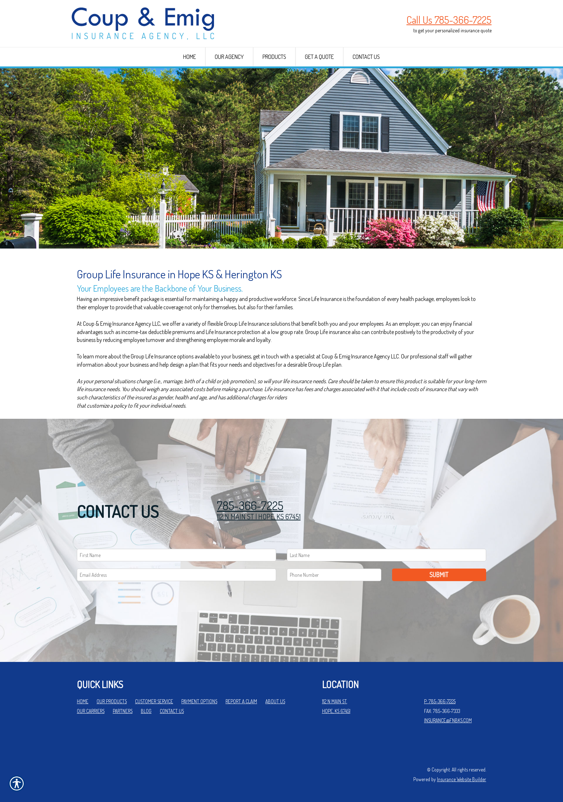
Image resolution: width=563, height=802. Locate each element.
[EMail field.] (176, 575)
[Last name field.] (386, 555)
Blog (146, 711)
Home (82, 701)
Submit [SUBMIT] (438, 575)
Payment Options (199, 701)
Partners (122, 711)
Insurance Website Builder (461, 779)
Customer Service (154, 701)
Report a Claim (241, 701)
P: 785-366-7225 (440, 701)
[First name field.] (176, 555)
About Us (275, 701)
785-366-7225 (250, 505)
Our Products (112, 701)
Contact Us (172, 711)
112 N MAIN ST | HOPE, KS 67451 (259, 516)
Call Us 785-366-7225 (449, 19)
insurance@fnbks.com (448, 720)
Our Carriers (90, 711)
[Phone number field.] (334, 575)
